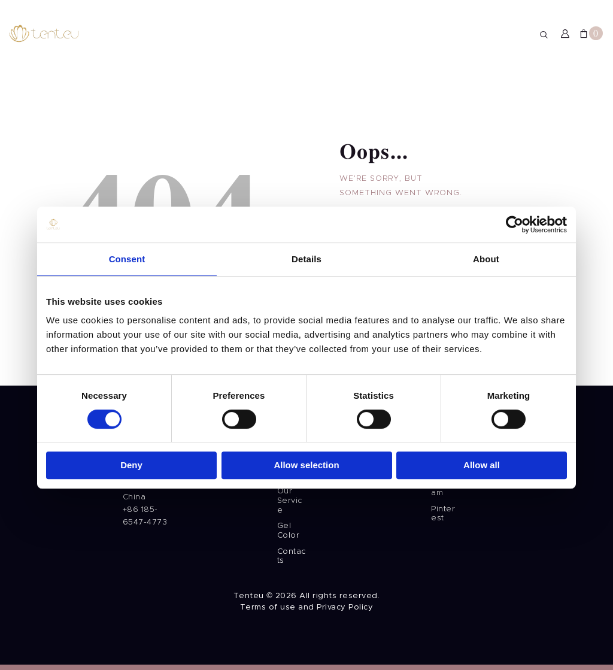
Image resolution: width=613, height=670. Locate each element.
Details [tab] (306, 246)
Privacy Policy (345, 607)
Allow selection (306, 452)
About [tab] (486, 246)
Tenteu (248, 596)
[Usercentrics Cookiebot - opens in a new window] (514, 212)
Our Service (289, 500)
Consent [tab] (127, 246)
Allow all (481, 452)
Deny (131, 452)
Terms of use (268, 607)
